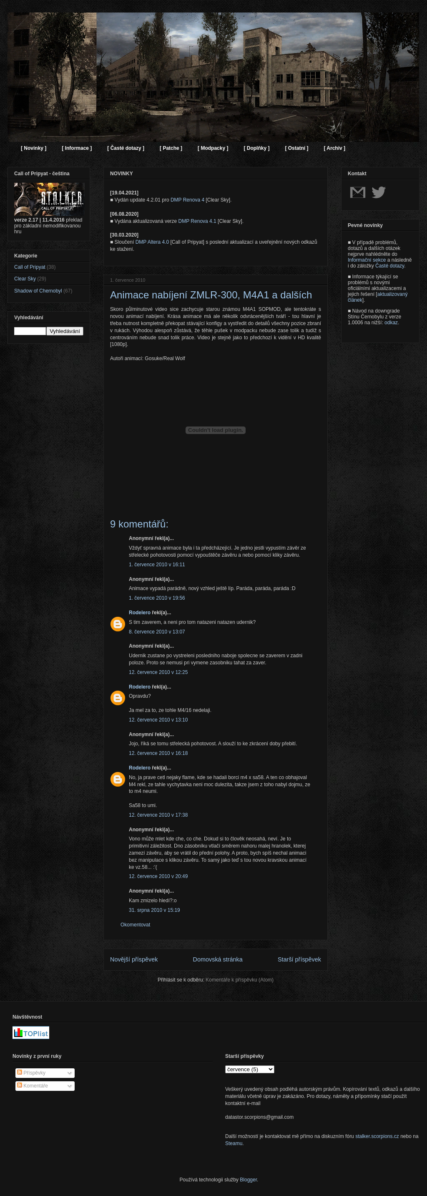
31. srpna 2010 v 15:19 (154, 910)
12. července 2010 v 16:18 (158, 753)
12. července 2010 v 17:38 (158, 815)
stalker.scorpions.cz (377, 1136)
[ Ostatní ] (296, 148)
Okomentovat (135, 925)
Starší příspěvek (299, 959)
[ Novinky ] (33, 148)
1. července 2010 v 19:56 (157, 598)
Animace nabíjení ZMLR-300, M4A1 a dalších (211, 294)
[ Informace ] (77, 148)
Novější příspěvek (134, 959)
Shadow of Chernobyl (38, 291)
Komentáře (32, 1086)
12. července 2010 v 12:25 (158, 672)
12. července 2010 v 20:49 (158, 876)
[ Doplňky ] (256, 148)
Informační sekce (367, 260)
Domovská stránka (218, 959)
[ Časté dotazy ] (125, 148)
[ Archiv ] (334, 148)
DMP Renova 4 (187, 200)
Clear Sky (25, 279)
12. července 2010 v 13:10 (158, 720)
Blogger (248, 1180)
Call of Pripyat (29, 267)
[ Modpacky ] (213, 148)
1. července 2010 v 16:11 (157, 565)
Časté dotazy (389, 266)
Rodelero (140, 613)
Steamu (233, 1143)
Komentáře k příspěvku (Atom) (240, 980)
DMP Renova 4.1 (197, 221)
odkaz (391, 322)
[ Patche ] (171, 148)
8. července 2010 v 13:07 (157, 632)
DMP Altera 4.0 (152, 242)
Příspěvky (31, 1073)
